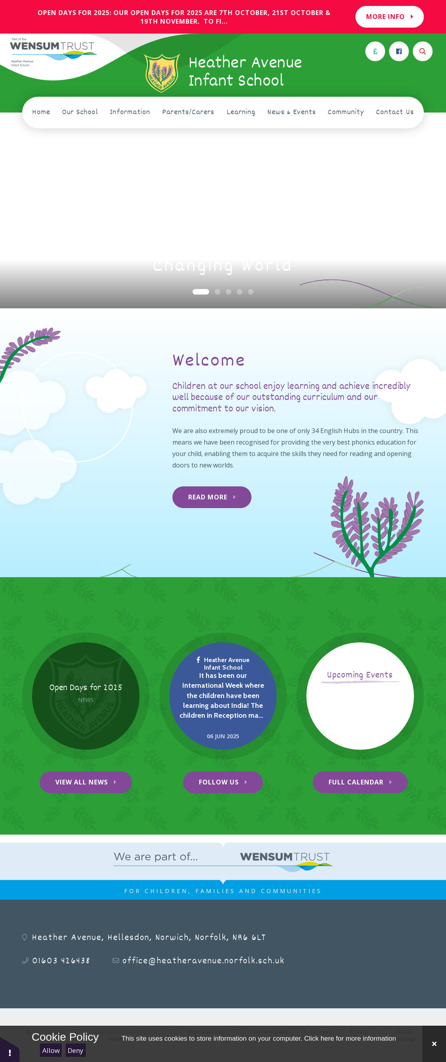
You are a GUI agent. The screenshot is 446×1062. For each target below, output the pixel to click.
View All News (81, 782)
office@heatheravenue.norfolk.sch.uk (204, 961)
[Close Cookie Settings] (434, 1044)
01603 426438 (61, 961)
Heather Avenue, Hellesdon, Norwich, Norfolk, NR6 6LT (149, 938)
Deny (75, 1050)
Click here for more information (350, 1038)
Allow (51, 1050)
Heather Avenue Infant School (223, 663)
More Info (389, 16)
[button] (10, 1049)
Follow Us (219, 782)
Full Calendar (356, 782)
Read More (207, 497)
